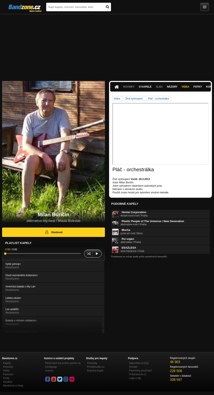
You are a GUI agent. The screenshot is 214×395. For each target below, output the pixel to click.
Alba (159, 86)
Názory (172, 86)
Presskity (92, 363)
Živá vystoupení (134, 98)
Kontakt (133, 366)
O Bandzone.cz (137, 374)
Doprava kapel (95, 370)
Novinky (129, 86)
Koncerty (8, 366)
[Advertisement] (107, 45)
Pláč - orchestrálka (158, 98)
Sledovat (54, 232)
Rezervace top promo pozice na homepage (62, 365)
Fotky (198, 86)
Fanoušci (8, 374)
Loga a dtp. (135, 378)
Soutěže (7, 381)
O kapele (145, 86)
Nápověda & (138, 363)
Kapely (7, 363)
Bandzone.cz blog (13, 385)
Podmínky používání (140, 370)
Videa (185, 86)
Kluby (6, 378)
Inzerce (49, 370)
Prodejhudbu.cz (95, 366)
